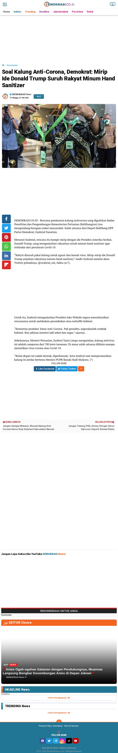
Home (6, 11)
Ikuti (39, 96)
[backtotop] (59, 722)
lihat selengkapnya (59, 697)
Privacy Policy (45, 726)
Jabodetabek (60, 11)
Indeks (17, 11)
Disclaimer (58, 726)
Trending (30, 11)
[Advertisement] (59, 36)
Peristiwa (77, 11)
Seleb (90, 11)
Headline (44, 11)
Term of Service (71, 726)
